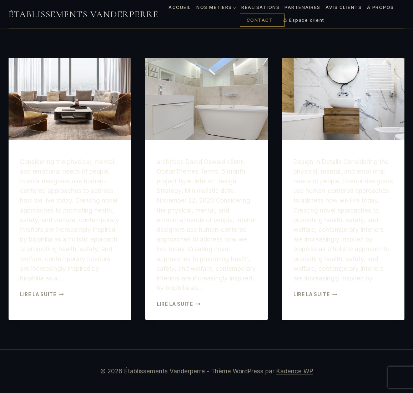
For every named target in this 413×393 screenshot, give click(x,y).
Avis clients (344, 7)
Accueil (179, 7)
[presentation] (70, 99)
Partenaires (302, 7)
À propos (380, 7)
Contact (260, 20)
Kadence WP (294, 371)
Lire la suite (42, 294)
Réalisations (260, 7)
